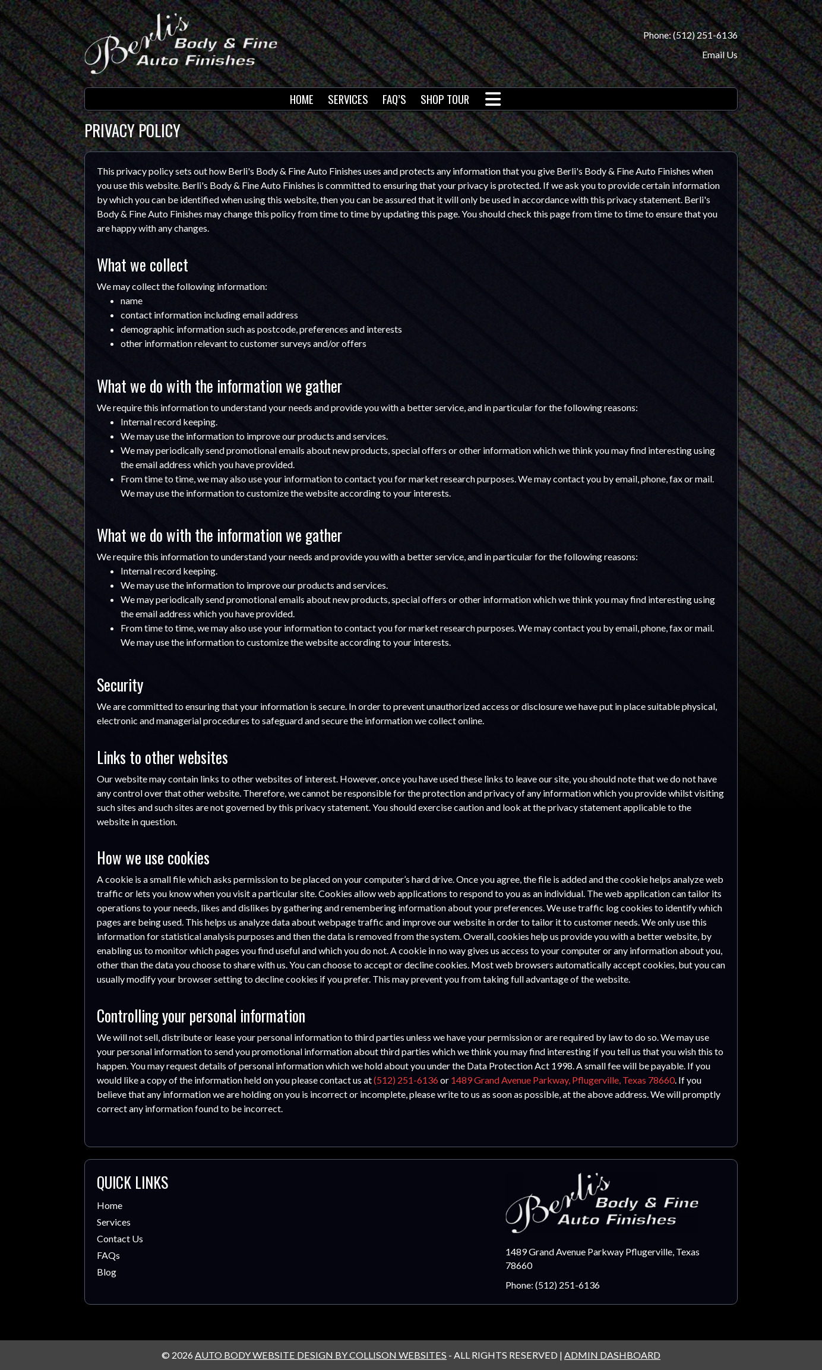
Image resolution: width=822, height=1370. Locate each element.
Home (109, 1205)
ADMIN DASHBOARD (612, 1354)
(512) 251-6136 (406, 1079)
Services (114, 1221)
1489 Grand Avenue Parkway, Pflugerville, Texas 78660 (563, 1079)
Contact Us (120, 1238)
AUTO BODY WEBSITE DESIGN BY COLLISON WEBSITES (321, 1354)
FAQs (108, 1255)
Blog (106, 1271)
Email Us (720, 54)
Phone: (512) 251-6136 (690, 34)
